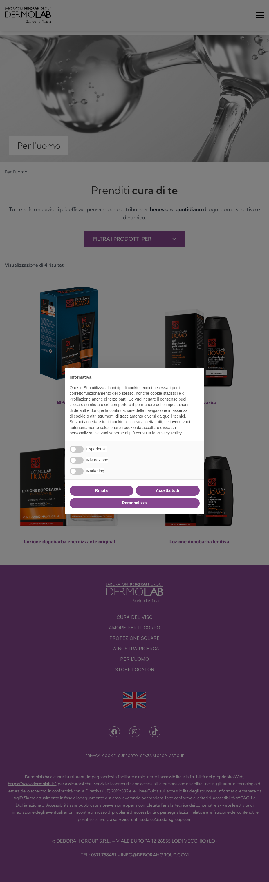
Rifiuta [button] (101, 490)
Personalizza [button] (134, 503)
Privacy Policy (168, 433)
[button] (196, 377)
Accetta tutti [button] (167, 490)
